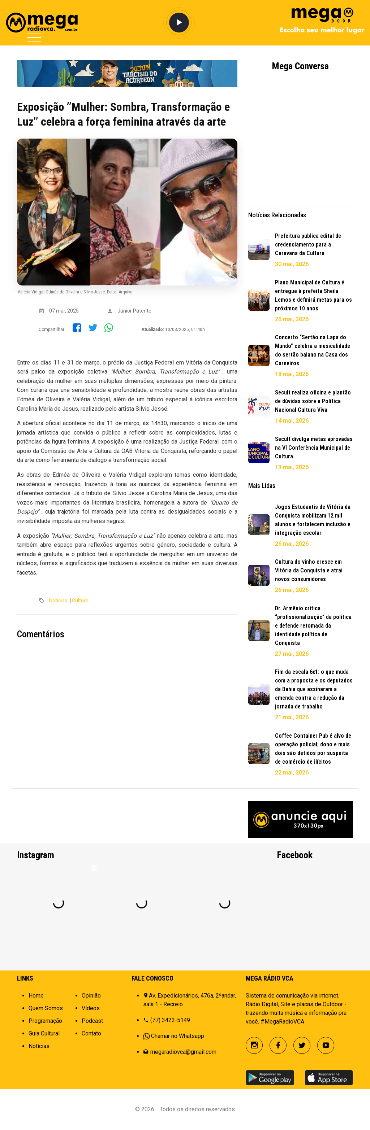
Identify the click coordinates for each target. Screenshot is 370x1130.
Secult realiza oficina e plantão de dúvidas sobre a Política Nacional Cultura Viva (313, 401)
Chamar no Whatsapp (177, 1036)
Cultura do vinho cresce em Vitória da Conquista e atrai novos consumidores (309, 570)
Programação (45, 1020)
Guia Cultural (44, 1033)
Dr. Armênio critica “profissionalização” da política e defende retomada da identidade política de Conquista (313, 625)
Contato (91, 1033)
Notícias (58, 600)
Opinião (91, 995)
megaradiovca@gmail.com (183, 1051)
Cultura (80, 600)
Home (36, 995)
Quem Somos (46, 1008)
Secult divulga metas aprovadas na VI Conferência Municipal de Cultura (314, 448)
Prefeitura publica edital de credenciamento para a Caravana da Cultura (308, 244)
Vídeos (91, 1008)
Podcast (92, 1020)
